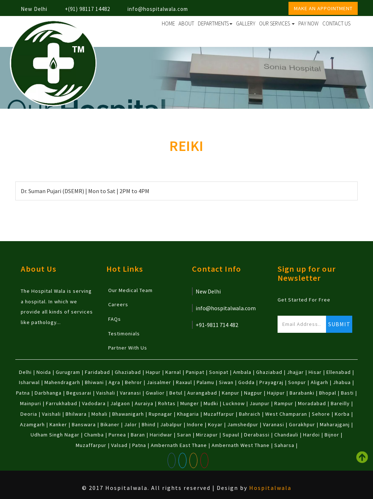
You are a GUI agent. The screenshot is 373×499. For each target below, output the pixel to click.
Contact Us (336, 23)
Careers (118, 304)
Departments (215, 23)
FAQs (114, 319)
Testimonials (124, 333)
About (186, 23)
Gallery (245, 23)
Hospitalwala (270, 487)
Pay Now (308, 23)
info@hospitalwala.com (157, 8)
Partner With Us (127, 347)
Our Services (277, 23)
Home (168, 23)
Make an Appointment (323, 8)
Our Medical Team (130, 290)
